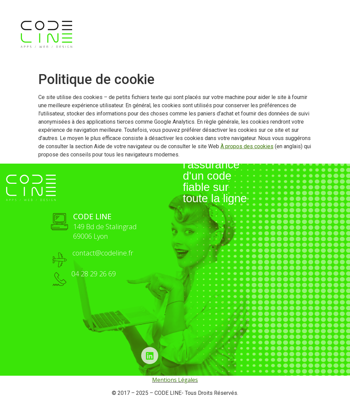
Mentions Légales (175, 380)
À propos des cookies (246, 146)
